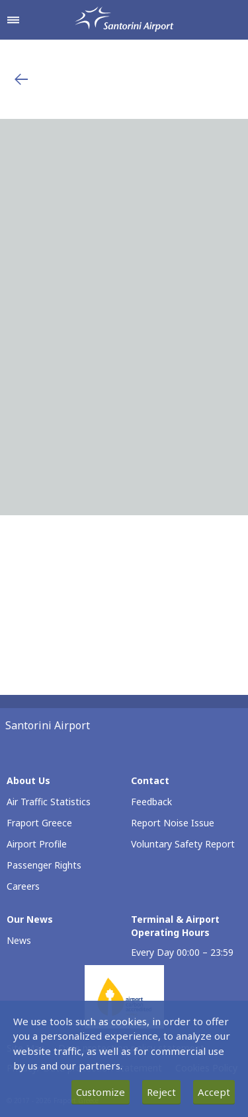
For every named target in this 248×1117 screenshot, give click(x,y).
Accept (214, 1092)
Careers (23, 886)
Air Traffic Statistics (49, 801)
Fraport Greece (39, 822)
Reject (161, 1092)
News (19, 940)
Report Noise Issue (172, 822)
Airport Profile (37, 844)
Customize (100, 1092)
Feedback (151, 801)
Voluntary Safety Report (183, 844)
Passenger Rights (44, 865)
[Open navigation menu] (13, 20)
